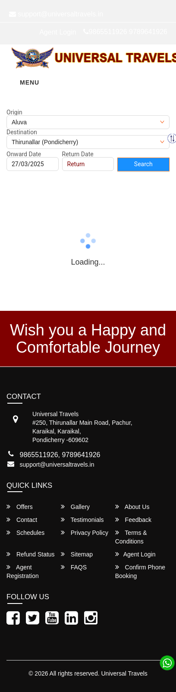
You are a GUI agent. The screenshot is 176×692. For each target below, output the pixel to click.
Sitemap (77, 554)
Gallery (75, 506)
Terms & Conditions (131, 537)
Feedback (133, 519)
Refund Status (30, 554)
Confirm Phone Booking (140, 571)
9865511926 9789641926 (125, 31)
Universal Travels (124, 673)
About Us (132, 506)
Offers (19, 506)
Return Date (78, 154)
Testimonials (82, 519)
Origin (14, 112)
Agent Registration (22, 571)
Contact (21, 519)
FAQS (74, 567)
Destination (21, 132)
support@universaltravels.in (57, 464)
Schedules (25, 532)
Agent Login (57, 32)
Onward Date (23, 154)
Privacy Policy (84, 532)
